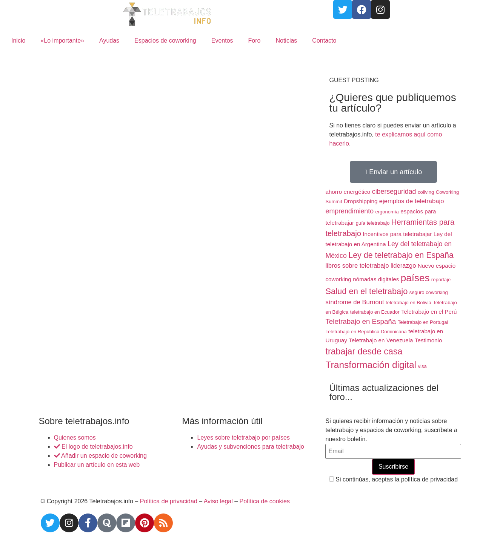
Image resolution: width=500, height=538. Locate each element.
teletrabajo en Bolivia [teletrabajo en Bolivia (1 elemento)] (408, 302)
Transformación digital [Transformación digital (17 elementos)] (370, 365)
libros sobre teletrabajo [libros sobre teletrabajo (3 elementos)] (357, 265)
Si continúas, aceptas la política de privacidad (393, 480)
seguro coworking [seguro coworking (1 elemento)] (428, 292)
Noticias (286, 40)
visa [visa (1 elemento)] (422, 366)
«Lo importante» (62, 40)
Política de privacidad (168, 501)
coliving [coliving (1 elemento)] (426, 192)
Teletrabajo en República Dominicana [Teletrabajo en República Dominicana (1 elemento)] (365, 331)
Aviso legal (218, 501)
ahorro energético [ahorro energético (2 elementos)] (347, 192)
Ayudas (109, 40)
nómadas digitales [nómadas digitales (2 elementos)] (376, 279)
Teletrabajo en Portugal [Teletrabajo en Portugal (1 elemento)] (423, 322)
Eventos (222, 40)
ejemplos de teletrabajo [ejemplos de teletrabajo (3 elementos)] (411, 201)
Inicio (18, 40)
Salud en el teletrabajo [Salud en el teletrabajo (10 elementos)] (366, 291)
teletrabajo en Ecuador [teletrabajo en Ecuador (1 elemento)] (375, 312)
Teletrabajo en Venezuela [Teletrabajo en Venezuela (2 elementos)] (381, 340)
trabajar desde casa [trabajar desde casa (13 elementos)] (363, 351)
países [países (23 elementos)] (415, 278)
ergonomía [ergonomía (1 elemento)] (387, 212)
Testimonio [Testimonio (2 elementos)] (428, 340)
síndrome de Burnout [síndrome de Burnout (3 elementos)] (354, 302)
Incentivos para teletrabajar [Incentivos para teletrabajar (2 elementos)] (397, 234)
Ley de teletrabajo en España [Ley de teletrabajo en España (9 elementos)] (401, 255)
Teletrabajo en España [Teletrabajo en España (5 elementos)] (360, 321)
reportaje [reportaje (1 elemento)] (441, 279)
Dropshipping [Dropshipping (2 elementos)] (360, 201)
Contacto (324, 40)
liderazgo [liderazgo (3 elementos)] (403, 265)
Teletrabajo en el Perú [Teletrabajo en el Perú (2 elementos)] (429, 311)
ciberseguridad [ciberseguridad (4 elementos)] (394, 191)
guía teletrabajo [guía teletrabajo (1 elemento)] (373, 223)
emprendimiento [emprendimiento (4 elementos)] (349, 211)
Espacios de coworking (165, 40)
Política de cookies (265, 501)
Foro (254, 40)
